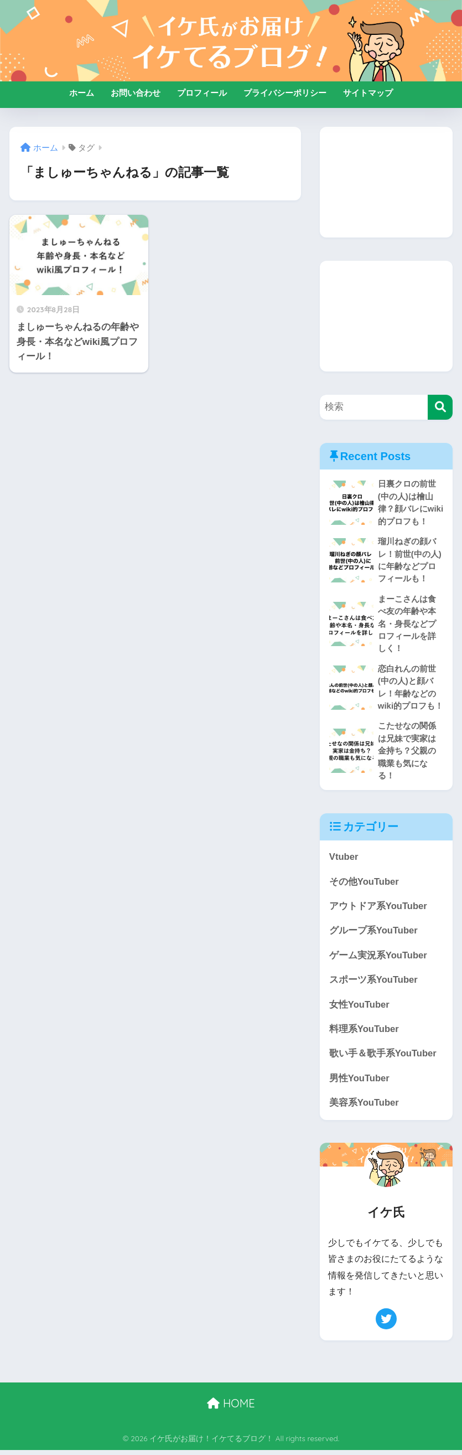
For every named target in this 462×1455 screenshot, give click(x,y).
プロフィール (202, 92)
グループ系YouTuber (373, 933)
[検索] (440, 407)
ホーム (81, 92)
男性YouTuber (359, 1082)
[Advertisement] (386, 182)
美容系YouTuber (364, 1107)
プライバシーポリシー (284, 92)
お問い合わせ (135, 92)
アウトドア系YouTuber (378, 909)
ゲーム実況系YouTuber (378, 958)
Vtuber (344, 859)
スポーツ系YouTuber (373, 983)
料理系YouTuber (364, 1033)
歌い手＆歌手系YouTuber (383, 1057)
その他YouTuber (364, 884)
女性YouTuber (359, 1008)
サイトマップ (368, 92)
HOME (231, 1408)
